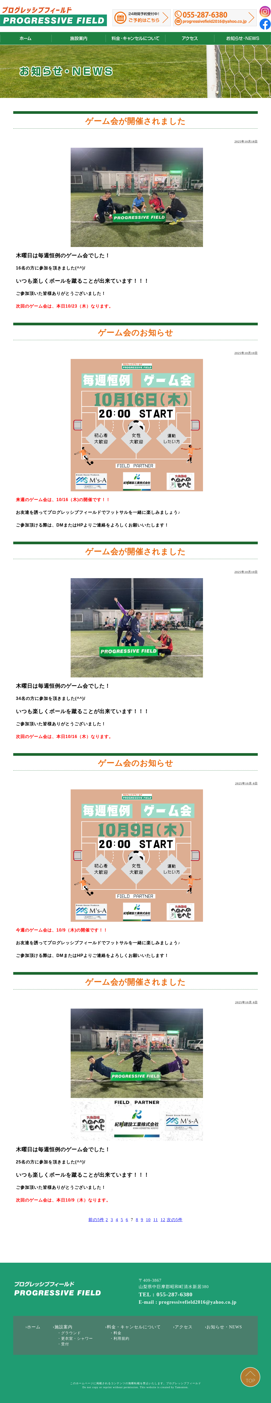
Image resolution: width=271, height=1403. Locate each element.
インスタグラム (265, 11)
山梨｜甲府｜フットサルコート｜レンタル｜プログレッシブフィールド (53, 16)
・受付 (63, 1344)
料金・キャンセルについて (135, 38)
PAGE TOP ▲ (250, 1377)
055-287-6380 (205, 15)
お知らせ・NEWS (242, 38)
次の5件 (175, 1219)
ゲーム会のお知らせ (135, 332)
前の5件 (96, 1219)
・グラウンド (69, 1333)
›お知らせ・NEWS (223, 1327)
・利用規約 (119, 1339)
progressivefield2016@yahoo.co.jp (215, 22)
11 (155, 1219)
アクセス (189, 38)
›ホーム (32, 1327)
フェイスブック (265, 24)
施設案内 (78, 38)
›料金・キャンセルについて (133, 1327)
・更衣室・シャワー (75, 1339)
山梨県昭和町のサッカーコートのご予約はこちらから (141, 17)
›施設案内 (62, 1327)
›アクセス (183, 1327)
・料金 (115, 1333)
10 (148, 1219)
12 (163, 1219)
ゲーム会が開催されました (135, 121)
